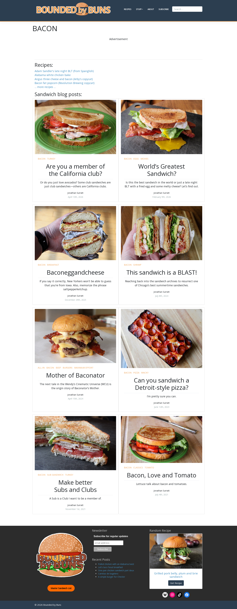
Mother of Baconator (75, 375)
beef (58, 367)
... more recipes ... (45, 87)
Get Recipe (176, 583)
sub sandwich (55, 474)
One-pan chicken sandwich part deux (116, 570)
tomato (149, 467)
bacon (41, 158)
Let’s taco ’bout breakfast (110, 567)
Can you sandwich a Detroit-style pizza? (161, 384)
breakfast (53, 264)
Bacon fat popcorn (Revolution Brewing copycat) (64, 83)
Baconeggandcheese (75, 272)
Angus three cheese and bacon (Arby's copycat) (64, 79)
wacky (144, 372)
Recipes (127, 9)
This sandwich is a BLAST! (161, 272)
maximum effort (83, 367)
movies (144, 158)
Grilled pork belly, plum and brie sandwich (176, 575)
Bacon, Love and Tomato (161, 475)
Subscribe (164, 9)
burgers (67, 367)
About (151, 9)
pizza (136, 372)
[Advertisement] (118, 48)
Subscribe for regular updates (111, 536)
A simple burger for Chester (111, 576)
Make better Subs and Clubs (75, 486)
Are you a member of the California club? (75, 170)
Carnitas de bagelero (108, 573)
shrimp (137, 264)
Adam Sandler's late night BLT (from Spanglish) (64, 71)
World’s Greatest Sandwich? (161, 170)
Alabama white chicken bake (53, 75)
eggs (136, 158)
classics (138, 467)
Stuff (138, 9)
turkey (51, 158)
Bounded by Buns (52, 604)
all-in (41, 367)
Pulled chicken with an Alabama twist (116, 564)
